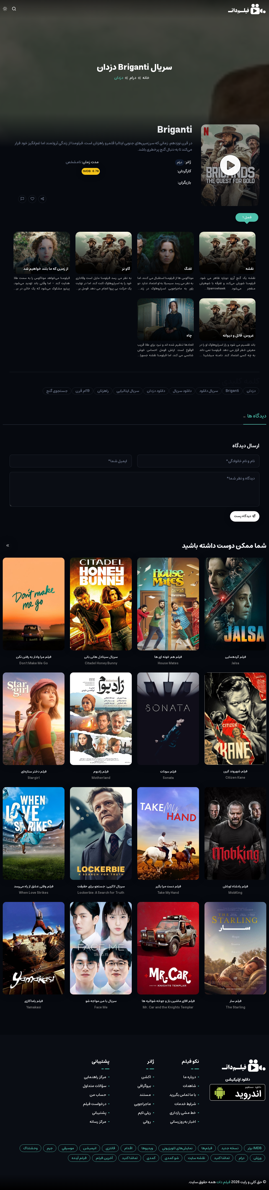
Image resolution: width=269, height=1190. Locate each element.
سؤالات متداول (94, 1086)
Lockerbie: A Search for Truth (101, 892)
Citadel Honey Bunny (101, 663)
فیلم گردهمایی (235, 657)
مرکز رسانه (98, 1121)
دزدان (251, 391)
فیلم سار (235, 1001)
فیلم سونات (168, 771)
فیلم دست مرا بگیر (168, 886)
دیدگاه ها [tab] (254, 416)
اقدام (128, 1148)
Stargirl (34, 778)
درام (132, 78)
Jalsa (235, 663)
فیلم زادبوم (101, 771)
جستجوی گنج (57, 391)
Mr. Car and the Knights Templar (168, 1007)
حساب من (98, 1095)
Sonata (168, 778)
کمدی (151, 1158)
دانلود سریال (182, 391)
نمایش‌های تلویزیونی (177, 1148)
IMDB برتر (254, 1148)
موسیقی (68, 1148)
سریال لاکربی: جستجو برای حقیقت (101, 886)
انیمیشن (89, 1148)
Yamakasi (33, 1007)
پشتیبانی (99, 1113)
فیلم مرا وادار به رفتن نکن (33, 657)
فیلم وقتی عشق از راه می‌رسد (33, 886)
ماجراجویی (142, 1104)
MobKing (235, 892)
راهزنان (103, 391)
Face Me (101, 1007)
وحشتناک (30, 1148)
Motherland (101, 778)
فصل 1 (246, 217)
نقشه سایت (196, 1158)
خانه (145, 78)
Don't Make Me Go (33, 663)
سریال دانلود (208, 391)
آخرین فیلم (104, 1158)
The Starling (235, 1007)
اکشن (146, 1077)
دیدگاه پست (244, 516)
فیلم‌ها (207, 1148)
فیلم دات (223, 1182)
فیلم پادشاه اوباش (235, 886)
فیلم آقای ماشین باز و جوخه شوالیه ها (168, 1001)
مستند (145, 1095)
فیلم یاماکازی (33, 1001)
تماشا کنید (222, 1158)
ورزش (257, 1158)
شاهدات (189, 1086)
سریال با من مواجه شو (100, 1001)
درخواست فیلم (94, 1104)
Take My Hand (168, 892)
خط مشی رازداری (183, 1113)
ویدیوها (147, 1148)
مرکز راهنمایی (95, 1077)
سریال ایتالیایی (127, 391)
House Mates (168, 663)
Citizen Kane (235, 777)
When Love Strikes (33, 892)
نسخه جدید (229, 1148)
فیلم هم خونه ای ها (168, 657)
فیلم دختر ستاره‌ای (34, 771)
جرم (50, 1148)
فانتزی (110, 1148)
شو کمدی (172, 1158)
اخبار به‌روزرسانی (183, 1121)
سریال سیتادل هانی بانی (101, 657)
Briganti (232, 391)
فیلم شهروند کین (235, 771)
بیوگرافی (144, 1086)
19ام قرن (82, 391)
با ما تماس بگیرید (182, 1095)
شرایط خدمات (185, 1104)
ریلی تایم (144, 1113)
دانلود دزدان (156, 391)
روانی (147, 1121)
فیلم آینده (79, 1158)
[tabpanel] (134, 482)
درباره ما (189, 1077)
